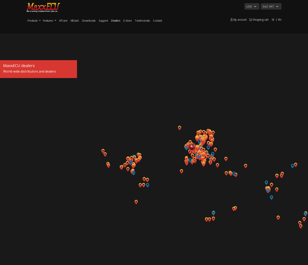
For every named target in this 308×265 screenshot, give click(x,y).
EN (279, 19)
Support (103, 20)
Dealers (115, 20)
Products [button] (33, 20)
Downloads (89, 20)
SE (273, 19)
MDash (75, 20)
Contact (157, 20)
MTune (63, 20)
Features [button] (48, 20)
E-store (127, 20)
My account (238, 19)
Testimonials (142, 20)
